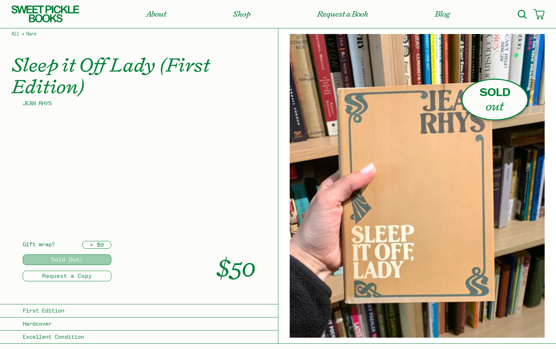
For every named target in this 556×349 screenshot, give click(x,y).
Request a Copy (67, 276)
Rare (31, 34)
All (15, 34)
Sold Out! (67, 259)
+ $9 (97, 244)
